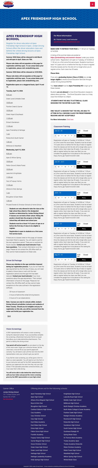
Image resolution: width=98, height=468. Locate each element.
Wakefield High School (71, 453)
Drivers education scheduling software (53, 466)
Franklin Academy (37, 435)
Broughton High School (39, 406)
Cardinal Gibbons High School (41, 409)
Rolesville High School (71, 422)
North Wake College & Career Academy (77, 409)
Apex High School (37, 397)
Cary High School (37, 419)
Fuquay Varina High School (40, 438)
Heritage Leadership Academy (41, 457)
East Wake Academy (38, 422)
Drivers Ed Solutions (70, 466)
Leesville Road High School (73, 397)
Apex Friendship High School (41, 394)
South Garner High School (73, 428)
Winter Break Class (70, 460)
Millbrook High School (71, 403)
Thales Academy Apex (71, 441)
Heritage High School (38, 453)
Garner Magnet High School (40, 441)
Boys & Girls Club (37, 403)
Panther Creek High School (73, 413)
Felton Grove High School (39, 431)
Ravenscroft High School (72, 419)
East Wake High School (39, 425)
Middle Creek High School (72, 400)
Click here (69, 119)
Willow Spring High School (73, 457)
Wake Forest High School (72, 450)
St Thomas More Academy (73, 438)
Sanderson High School (72, 425)
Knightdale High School (72, 394)
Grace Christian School (39, 444)
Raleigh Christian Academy (73, 416)
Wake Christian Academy (72, 447)
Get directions (8, 399)
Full (84, 136)
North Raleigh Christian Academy (75, 406)
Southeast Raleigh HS (71, 431)
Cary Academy (36, 413)
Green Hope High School (39, 447)
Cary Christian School (38, 416)
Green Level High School (39, 450)
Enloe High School (37, 428)
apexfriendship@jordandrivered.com (67, 42)
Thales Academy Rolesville (73, 444)
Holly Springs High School (40, 460)
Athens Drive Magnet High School (42, 400)
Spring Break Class (70, 435)
